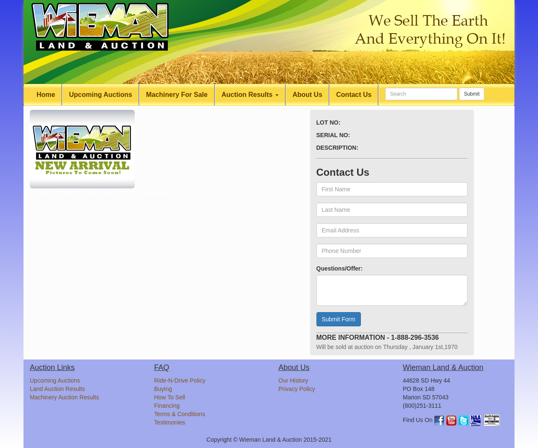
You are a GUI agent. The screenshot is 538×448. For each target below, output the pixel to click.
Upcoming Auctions (100, 94)
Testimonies (169, 422)
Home (46, 94)
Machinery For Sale (177, 94)
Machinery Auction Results (64, 397)
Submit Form (338, 319)
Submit (471, 94)
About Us (307, 94)
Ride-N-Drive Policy (179, 380)
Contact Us (353, 94)
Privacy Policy (297, 388)
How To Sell (169, 397)
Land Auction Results (57, 388)
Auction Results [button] (250, 94)
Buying (163, 388)
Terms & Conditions (179, 414)
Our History (293, 380)
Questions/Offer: (339, 268)
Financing (167, 405)
